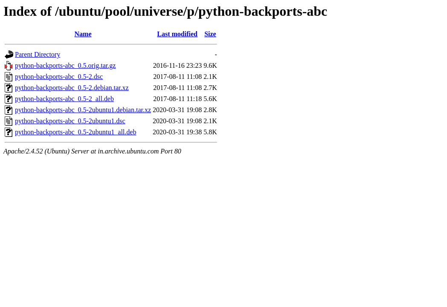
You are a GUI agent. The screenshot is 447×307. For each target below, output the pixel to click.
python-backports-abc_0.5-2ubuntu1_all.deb (75, 132)
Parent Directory (37, 54)
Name (83, 34)
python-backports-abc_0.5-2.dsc (59, 76)
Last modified (177, 34)
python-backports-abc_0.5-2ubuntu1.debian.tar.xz (83, 109)
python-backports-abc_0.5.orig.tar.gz (65, 65)
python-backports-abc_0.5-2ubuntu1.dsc (70, 121)
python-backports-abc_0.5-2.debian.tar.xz (72, 87)
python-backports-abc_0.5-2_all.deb (64, 98)
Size (210, 34)
